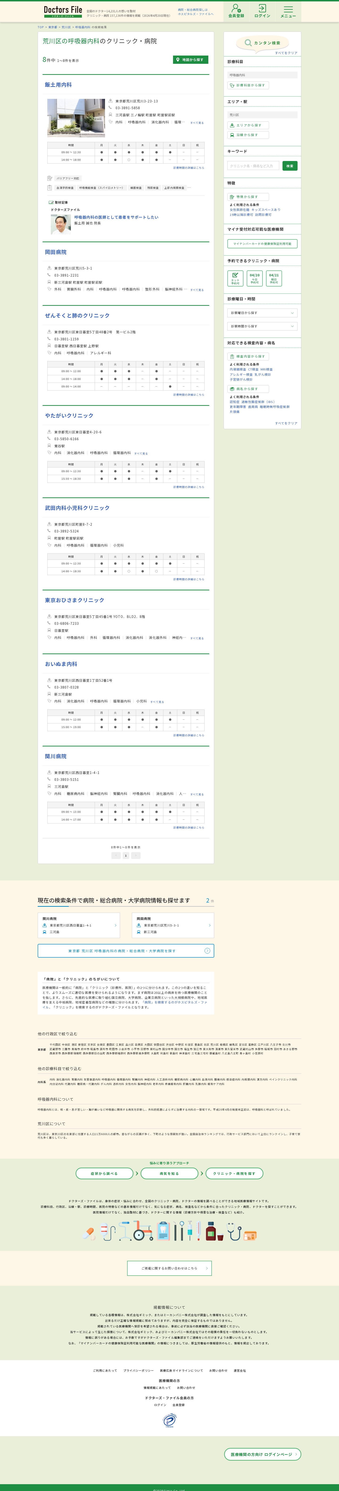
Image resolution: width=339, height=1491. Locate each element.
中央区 (66, 1044)
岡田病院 (56, 251)
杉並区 (189, 1044)
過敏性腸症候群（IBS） (259, 401)
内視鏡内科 (249, 1079)
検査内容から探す (248, 356)
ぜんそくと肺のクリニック (77, 315)
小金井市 (124, 1049)
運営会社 (240, 1370)
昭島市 (94, 1049)
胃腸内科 (77, 1079)
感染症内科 (233, 1079)
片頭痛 (235, 411)
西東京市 (55, 1053)
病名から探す (244, 389)
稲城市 (268, 1049)
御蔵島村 (215, 1053)
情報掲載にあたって (157, 1388)
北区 (207, 1044)
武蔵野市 (55, 1049)
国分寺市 (168, 1049)
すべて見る (197, 122)
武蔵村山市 (247, 1049)
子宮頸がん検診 (241, 379)
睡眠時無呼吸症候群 (275, 406)
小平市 (135, 1049)
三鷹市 (66, 1049)
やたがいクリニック (69, 415)
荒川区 (66, 27)
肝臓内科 (188, 1084)
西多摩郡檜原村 (116, 1053)
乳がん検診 (263, 374)
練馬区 (233, 1044)
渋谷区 (170, 1044)
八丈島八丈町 (230, 1053)
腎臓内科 (137, 1079)
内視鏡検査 (238, 369)
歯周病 (253, 406)
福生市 (188, 1049)
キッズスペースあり (266, 209)
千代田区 (55, 1044)
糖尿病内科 (181, 1079)
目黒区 (139, 1044)
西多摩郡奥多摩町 (138, 1053)
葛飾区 (252, 1044)
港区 (74, 1044)
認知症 (235, 401)
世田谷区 (159, 1044)
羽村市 (278, 1049)
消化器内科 (63, 1079)
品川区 (129, 1044)
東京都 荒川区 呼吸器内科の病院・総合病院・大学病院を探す (122, 950)
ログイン (160, 1405)
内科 (52, 1079)
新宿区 (82, 1044)
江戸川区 (263, 1044)
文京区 (92, 1044)
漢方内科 (262, 1079)
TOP (41, 27)
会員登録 (179, 1405)
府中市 (85, 1049)
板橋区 (224, 1044)
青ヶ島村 (245, 1053)
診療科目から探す (248, 85)
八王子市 (275, 1044)
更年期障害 (238, 406)
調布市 (104, 1049)
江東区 (120, 1044)
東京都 (52, 27)
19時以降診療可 (241, 214)
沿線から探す (244, 135)
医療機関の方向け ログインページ (261, 1454)
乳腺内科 (201, 1084)
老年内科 (158, 1084)
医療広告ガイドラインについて (181, 1370)
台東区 (101, 1044)
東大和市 (208, 1049)
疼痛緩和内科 (173, 1084)
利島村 (164, 1053)
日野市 (145, 1049)
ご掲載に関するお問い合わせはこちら (169, 1268)
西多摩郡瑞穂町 (72, 1053)
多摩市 (259, 1049)
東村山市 (155, 1049)
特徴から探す (244, 196)
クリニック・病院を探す (234, 1173)
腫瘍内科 (220, 1079)
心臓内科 (195, 1079)
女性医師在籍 (240, 209)
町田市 (113, 1049)
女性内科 (131, 1084)
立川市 (286, 1044)
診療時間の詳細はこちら (189, 167)
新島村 (174, 1053)
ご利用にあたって (105, 1370)
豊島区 (198, 1044)
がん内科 (106, 1084)
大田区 (148, 1044)
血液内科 (207, 1079)
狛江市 (198, 1049)
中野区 (179, 1044)
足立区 (243, 1044)
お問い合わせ (218, 1370)
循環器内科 (124, 1079)
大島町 (155, 1053)
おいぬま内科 (61, 663)
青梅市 (76, 1049)
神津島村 (184, 1053)
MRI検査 (267, 369)
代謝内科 (70, 1084)
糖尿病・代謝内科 (88, 1084)
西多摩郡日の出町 (94, 1053)
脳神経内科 (145, 1084)
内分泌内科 (57, 1084)
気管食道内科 (92, 1079)
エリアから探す (246, 125)
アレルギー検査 (241, 374)
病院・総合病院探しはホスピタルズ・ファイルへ (196, 12)
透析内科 (118, 1084)
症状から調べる (104, 1173)
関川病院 (56, 756)
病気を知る (169, 1173)
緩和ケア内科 (216, 1084)
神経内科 (150, 1079)
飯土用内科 (58, 84)
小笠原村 (257, 1053)
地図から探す (193, 59)
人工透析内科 (165, 1079)
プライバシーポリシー (138, 1370)
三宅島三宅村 (199, 1053)
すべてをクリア (286, 53)
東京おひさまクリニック (75, 600)
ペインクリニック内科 (283, 1079)
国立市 (178, 1049)
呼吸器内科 (83, 27)
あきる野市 (290, 1049)
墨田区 (110, 1044)
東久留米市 (232, 1049)
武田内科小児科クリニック (77, 507)
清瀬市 (219, 1049)
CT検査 (253, 369)
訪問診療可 (263, 214)
